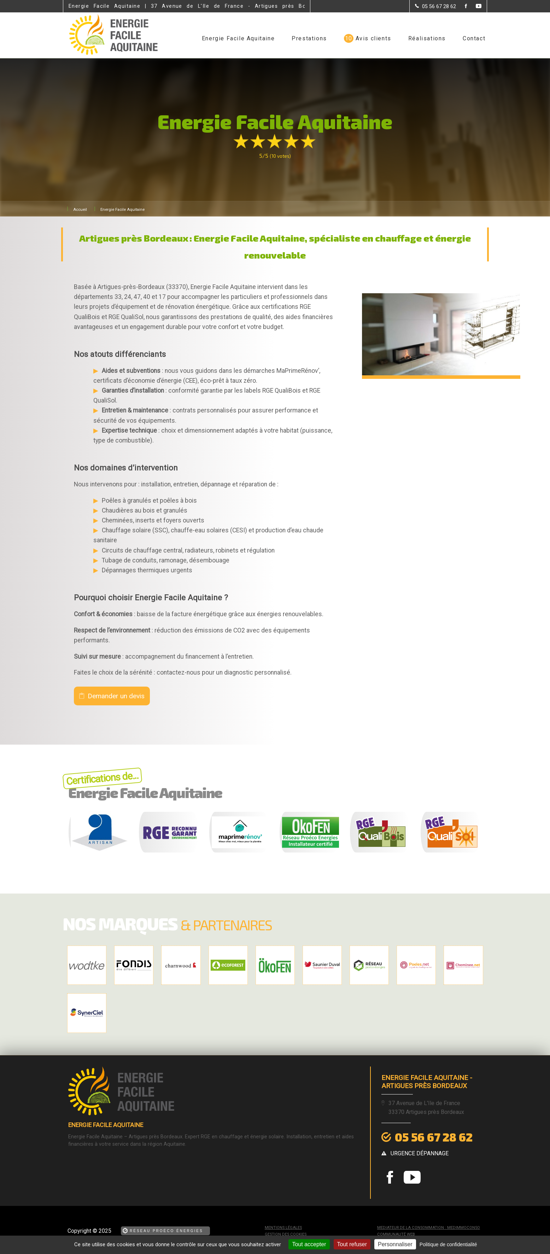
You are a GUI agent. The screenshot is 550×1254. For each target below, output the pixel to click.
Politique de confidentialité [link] (448, 1244)
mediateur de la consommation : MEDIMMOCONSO (428, 1227)
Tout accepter (309, 1244)
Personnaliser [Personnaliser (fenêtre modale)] (395, 1244)
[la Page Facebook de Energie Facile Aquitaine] (461, 7)
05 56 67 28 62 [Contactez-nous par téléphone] (434, 1137)
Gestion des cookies (285, 1234)
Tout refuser (352, 1244)
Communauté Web (396, 1234)
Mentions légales (283, 1227)
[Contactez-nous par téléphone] (435, 6)
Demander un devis (116, 696)
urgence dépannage (420, 1153)
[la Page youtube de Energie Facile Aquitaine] (474, 7)
